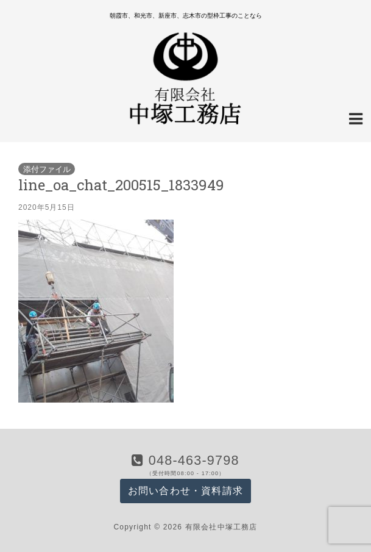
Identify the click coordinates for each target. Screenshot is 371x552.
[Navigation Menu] (356, 117)
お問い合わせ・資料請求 (185, 491)
